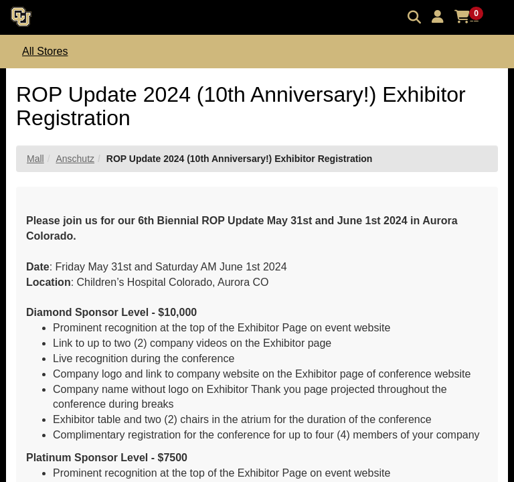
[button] (437, 16)
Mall (35, 158)
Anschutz (75, 158)
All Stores (45, 51)
